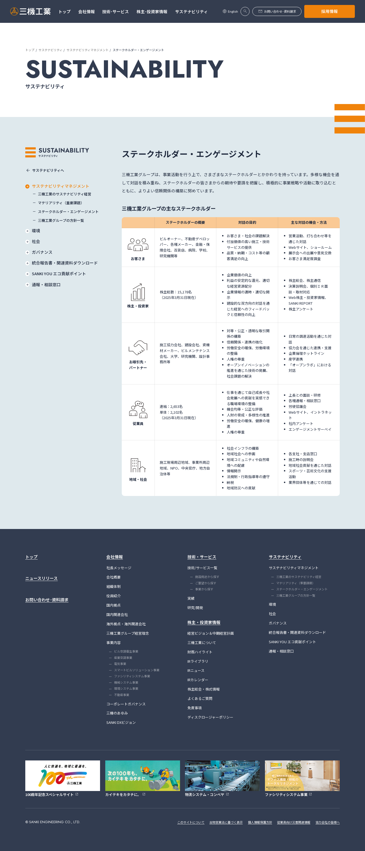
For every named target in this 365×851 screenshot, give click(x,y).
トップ (29, 50)
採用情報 (329, 11)
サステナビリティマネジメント (88, 50)
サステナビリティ (50, 50)
